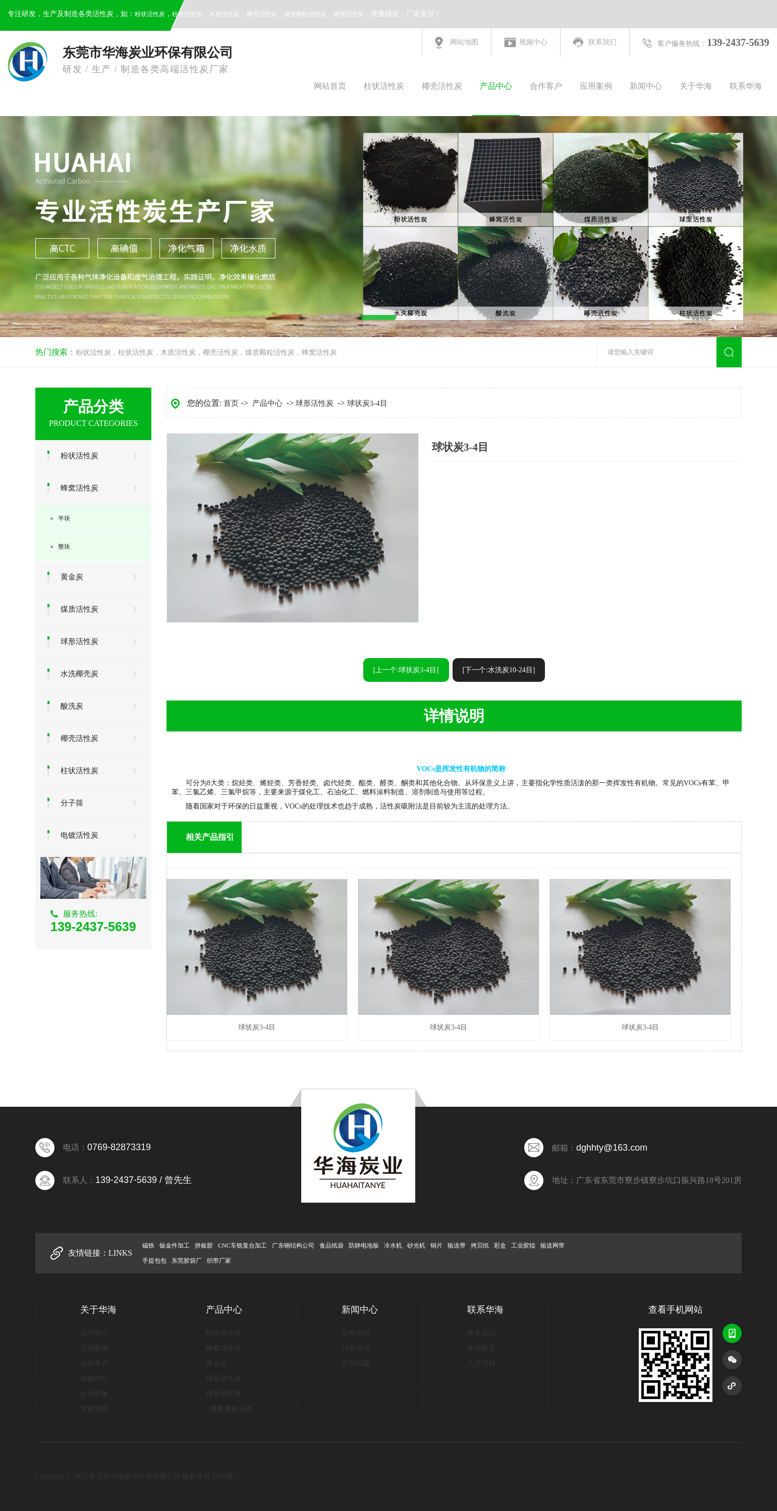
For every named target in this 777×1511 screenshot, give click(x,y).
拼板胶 (204, 1245)
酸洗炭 (72, 706)
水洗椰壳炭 (79, 674)
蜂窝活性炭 (349, 14)
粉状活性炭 (150, 14)
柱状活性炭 (187, 14)
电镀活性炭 (79, 835)
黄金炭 (72, 577)
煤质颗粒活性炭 (305, 14)
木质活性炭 (224, 14)
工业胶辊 (523, 1245)
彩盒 (500, 1245)
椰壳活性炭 (262, 14)
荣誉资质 (94, 1409)
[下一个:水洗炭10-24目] (499, 670)
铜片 (436, 1245)
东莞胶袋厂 (187, 1260)
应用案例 (596, 86)
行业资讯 (356, 1348)
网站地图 (464, 42)
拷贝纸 (480, 1245)
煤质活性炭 (79, 609)
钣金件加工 (174, 1245)
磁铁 (148, 1245)
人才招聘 (481, 1363)
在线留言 (481, 1348)
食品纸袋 (331, 1245)
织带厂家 (219, 1260)
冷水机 (393, 1245)
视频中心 (533, 42)
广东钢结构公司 (293, 1245)
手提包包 (154, 1260)
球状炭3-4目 (367, 403)
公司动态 (356, 1333)
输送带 (457, 1245)
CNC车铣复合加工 (242, 1245)
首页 (231, 403)
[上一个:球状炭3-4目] (406, 670)
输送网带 (552, 1245)
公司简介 (94, 1333)
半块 (64, 518)
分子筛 (72, 803)
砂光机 (416, 1245)
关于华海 (696, 86)
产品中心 (496, 86)
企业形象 (94, 1393)
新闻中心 (646, 86)
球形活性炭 (79, 641)
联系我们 (602, 42)
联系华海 (746, 86)
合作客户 (546, 86)
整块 (64, 546)
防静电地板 (364, 1245)
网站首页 (330, 86)
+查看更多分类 (229, 1409)
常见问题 (356, 1363)
